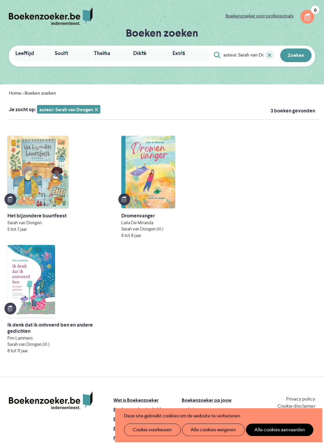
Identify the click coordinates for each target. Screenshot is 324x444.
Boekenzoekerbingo (135, 324)
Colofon (191, 333)
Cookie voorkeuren (150, 430)
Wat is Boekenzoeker (136, 296)
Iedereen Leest (199, 370)
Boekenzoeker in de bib (138, 314)
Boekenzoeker (51, 16)
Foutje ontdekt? (130, 352)
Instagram (309, 320)
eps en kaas (264, 395)
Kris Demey (210, 395)
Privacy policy (300, 294)
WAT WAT (167, 387)
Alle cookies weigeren (207, 430)
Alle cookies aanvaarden (269, 430)
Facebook (301, 320)
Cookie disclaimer (296, 301)
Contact (190, 343)
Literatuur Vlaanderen (135, 378)
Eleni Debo (157, 395)
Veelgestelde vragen (134, 343)
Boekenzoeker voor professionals (259, 16)
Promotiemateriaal (133, 333)
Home (15, 91)
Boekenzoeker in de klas (139, 305)
